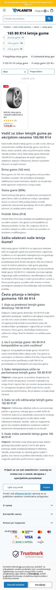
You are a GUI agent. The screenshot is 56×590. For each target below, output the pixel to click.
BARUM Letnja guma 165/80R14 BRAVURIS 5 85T (13, 115)
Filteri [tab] (5, 71)
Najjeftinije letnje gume (16, 56)
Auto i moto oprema (22, 27)
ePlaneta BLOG (23, 493)
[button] (39, 11)
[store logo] (22, 10)
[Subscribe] (46, 487)
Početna (7, 27)
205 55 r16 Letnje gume (16, 63)
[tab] (28, 505)
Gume (36, 27)
